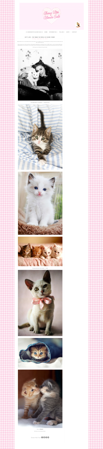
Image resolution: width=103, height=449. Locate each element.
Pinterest (41, 429)
